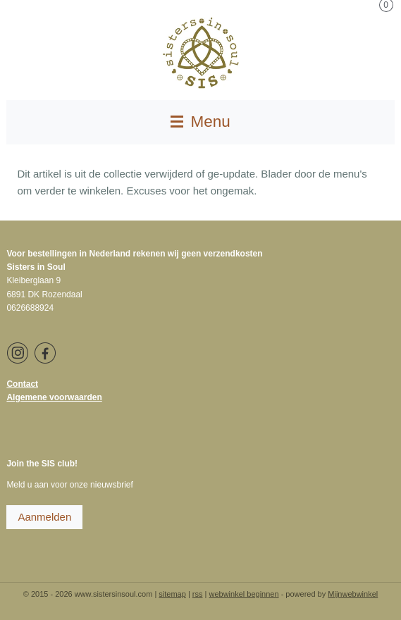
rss (197, 594)
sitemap (172, 594)
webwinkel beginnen (244, 594)
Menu (200, 121)
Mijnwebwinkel (353, 594)
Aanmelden (44, 517)
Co (12, 384)
